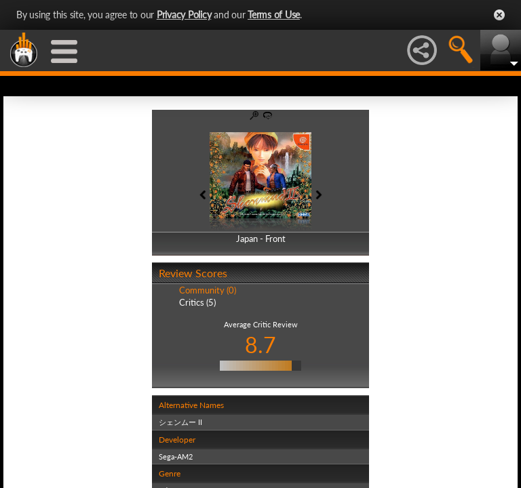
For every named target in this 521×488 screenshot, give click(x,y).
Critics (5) (197, 302)
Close (499, 14)
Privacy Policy (184, 14)
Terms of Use (274, 14)
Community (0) (207, 290)
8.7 (260, 344)
